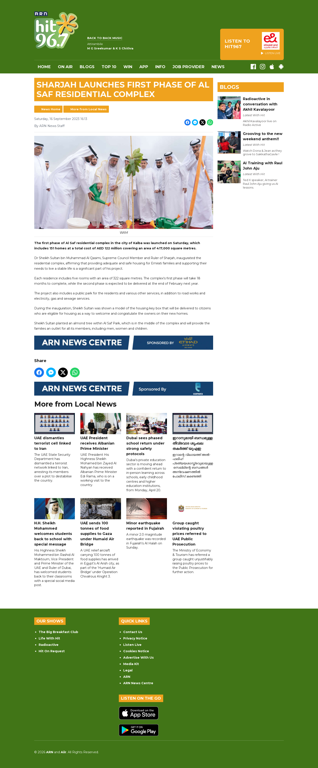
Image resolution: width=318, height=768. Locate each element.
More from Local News (88, 109)
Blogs (87, 66)
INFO (160, 66)
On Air (65, 66)
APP (143, 66)
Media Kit (131, 664)
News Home (50, 109)
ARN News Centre (138, 683)
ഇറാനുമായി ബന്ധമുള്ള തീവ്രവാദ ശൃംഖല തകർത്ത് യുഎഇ (192, 432)
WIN (127, 66)
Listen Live (132, 645)
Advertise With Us (138, 658)
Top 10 (109, 66)
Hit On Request (52, 651)
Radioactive (49, 645)
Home (44, 66)
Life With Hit (49, 638)
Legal (127, 670)
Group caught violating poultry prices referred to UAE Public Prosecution (192, 522)
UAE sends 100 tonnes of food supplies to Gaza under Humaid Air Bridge (100, 522)
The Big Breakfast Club (58, 632)
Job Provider (188, 66)
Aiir (63, 752)
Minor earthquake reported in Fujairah (146, 514)
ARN (126, 677)
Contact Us (132, 632)
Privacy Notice (135, 638)
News (218, 66)
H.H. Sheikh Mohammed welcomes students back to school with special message (54, 522)
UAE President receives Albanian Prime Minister (100, 432)
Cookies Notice (136, 651)
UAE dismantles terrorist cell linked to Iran (54, 432)
